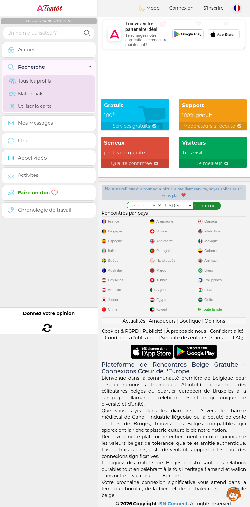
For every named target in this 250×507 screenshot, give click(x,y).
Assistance (233, 494)
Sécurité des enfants (184, 338)
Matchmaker (28, 94)
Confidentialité (226, 331)
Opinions (214, 321)
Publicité (153, 331)
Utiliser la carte (30, 106)
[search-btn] (86, 33)
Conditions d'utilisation (131, 338)
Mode (149, 8)
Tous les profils (30, 81)
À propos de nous (186, 331)
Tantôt (49, 8)
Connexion (181, 8)
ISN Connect (173, 504)
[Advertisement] (174, 34)
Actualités (133, 321)
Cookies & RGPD (120, 331)
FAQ (238, 338)
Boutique (190, 321)
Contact (220, 338)
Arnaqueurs (162, 321)
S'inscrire (213, 8)
